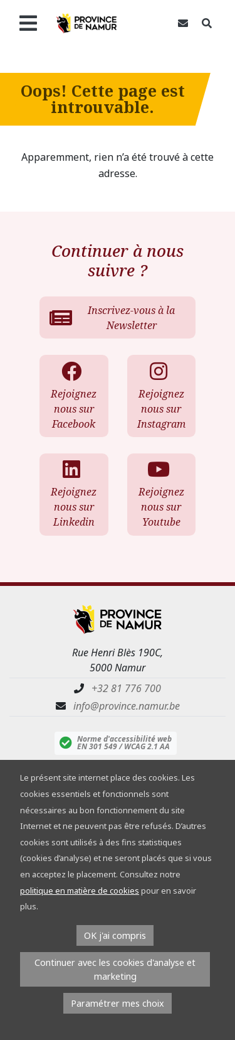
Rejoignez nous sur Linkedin (73, 494)
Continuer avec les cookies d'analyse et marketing (115, 969)
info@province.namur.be (126, 706)
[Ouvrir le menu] (28, 23)
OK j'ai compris (115, 935)
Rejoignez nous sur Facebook (73, 396)
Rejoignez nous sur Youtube (160, 494)
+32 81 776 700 (126, 688)
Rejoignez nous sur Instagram (161, 396)
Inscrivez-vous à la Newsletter (112, 317)
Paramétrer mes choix (117, 1003)
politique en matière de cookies (79, 890)
